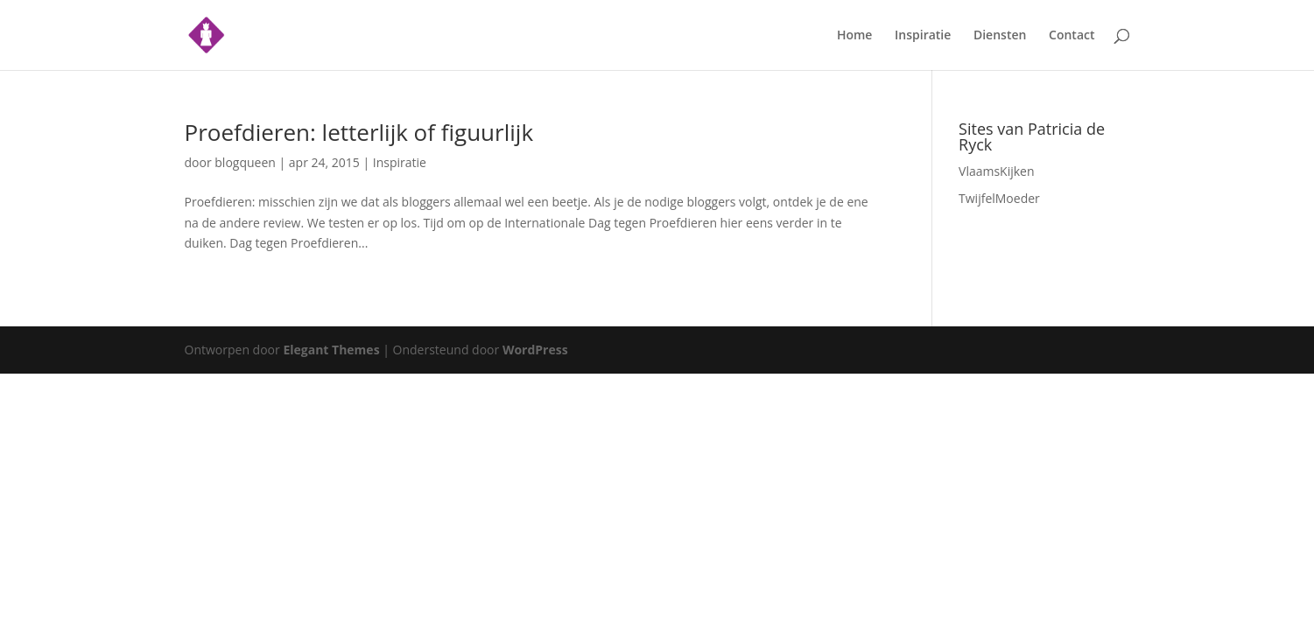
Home (855, 36)
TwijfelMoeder (999, 198)
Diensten (999, 36)
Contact (1071, 36)
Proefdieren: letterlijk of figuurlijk (359, 132)
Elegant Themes (331, 349)
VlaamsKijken (997, 171)
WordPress (535, 349)
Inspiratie (923, 36)
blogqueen (245, 162)
